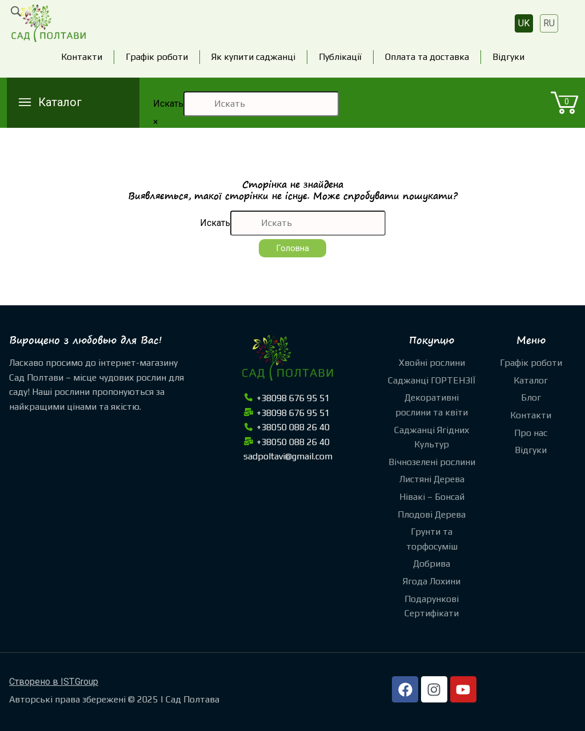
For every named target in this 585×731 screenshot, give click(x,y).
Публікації (340, 56)
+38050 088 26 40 (286, 427)
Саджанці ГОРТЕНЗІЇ (432, 380)
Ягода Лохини (431, 581)
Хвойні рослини (432, 362)
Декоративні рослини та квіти (431, 405)
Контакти (81, 56)
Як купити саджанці (253, 56)
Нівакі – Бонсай (431, 496)
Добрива (431, 563)
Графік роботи (157, 56)
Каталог (531, 380)
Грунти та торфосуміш (432, 539)
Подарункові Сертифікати (431, 606)
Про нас (530, 432)
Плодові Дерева (432, 514)
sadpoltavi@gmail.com (287, 456)
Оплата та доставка (427, 56)
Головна (292, 248)
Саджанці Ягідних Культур (431, 437)
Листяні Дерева (431, 479)
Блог (531, 397)
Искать (168, 103)
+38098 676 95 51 (286, 398)
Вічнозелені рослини (431, 462)
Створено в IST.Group (53, 681)
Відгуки (508, 56)
